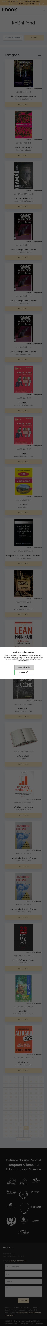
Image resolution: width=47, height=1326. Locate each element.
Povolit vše (24, 672)
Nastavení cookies (24, 667)
